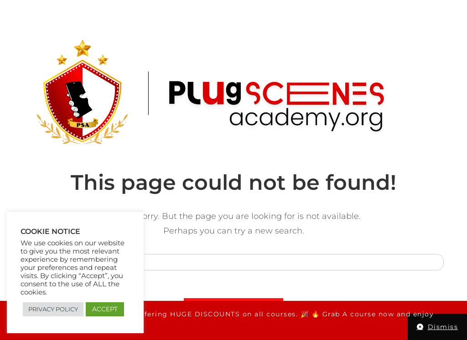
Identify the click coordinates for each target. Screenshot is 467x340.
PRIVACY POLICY (53, 309)
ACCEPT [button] (105, 309)
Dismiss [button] (443, 327)
